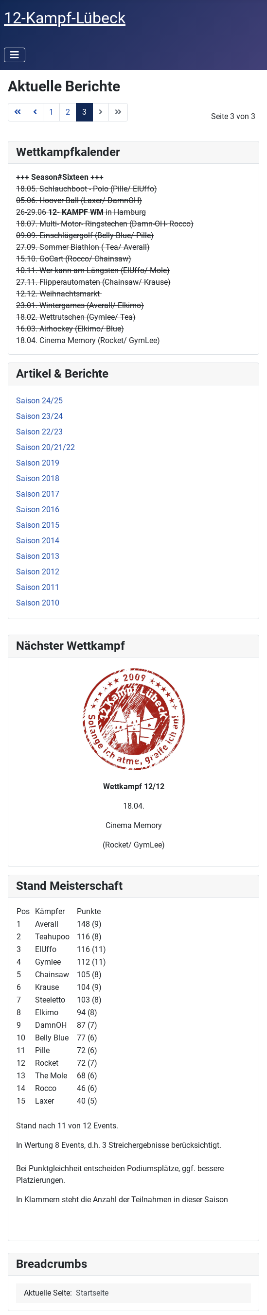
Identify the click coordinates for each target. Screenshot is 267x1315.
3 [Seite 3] (84, 112)
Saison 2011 (37, 587)
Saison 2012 (37, 571)
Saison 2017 (37, 494)
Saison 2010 (37, 602)
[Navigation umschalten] (14, 55)
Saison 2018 (37, 478)
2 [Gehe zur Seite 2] (68, 112)
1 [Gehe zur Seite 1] (51, 112)
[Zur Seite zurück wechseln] (35, 112)
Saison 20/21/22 (45, 447)
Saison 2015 (37, 525)
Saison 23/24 (39, 416)
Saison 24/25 (39, 400)
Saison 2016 (37, 509)
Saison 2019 (37, 462)
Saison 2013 (37, 556)
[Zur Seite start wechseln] (17, 112)
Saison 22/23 (39, 431)
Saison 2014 (37, 540)
